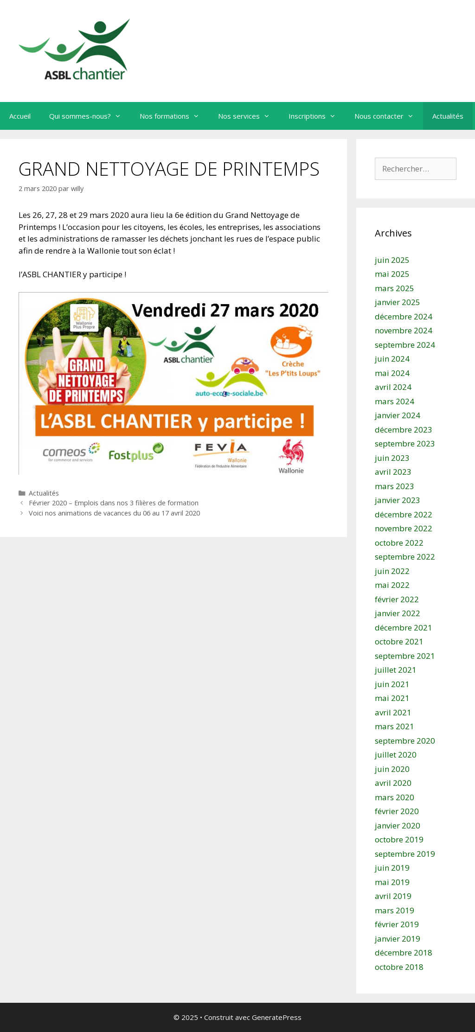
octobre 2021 (399, 641)
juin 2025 (392, 260)
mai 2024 (392, 373)
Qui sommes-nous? (89, 116)
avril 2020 (393, 782)
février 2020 (397, 811)
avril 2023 (393, 471)
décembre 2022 (403, 514)
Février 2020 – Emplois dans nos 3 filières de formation (114, 502)
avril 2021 (393, 712)
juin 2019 (392, 867)
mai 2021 (392, 698)
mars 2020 (394, 797)
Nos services (248, 116)
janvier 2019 (397, 938)
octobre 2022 (399, 542)
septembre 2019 (405, 853)
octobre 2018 (399, 967)
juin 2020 (392, 769)
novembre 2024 (403, 330)
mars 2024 (394, 401)
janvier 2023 (397, 500)
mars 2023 (394, 486)
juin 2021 (392, 684)
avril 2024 (393, 387)
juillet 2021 (396, 669)
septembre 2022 (405, 556)
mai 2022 (392, 585)
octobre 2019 (399, 839)
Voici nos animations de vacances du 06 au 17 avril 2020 (114, 513)
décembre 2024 (403, 316)
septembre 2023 (405, 443)
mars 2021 (394, 726)
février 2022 (397, 599)
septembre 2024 (405, 344)
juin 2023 (392, 457)
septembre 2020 (405, 740)
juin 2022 (392, 571)
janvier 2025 (397, 302)
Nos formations (174, 116)
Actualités (447, 116)
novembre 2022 (403, 528)
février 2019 (397, 924)
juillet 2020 (396, 754)
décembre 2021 (403, 627)
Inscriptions (317, 116)
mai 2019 (392, 882)
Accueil (20, 116)
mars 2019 (394, 910)
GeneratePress (277, 1017)
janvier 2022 (397, 613)
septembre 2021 (405, 655)
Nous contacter (388, 116)
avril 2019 (393, 896)
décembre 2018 (403, 952)
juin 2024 (392, 358)
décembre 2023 (403, 429)
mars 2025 (394, 288)
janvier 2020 (397, 825)
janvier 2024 (397, 415)
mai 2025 (392, 273)
